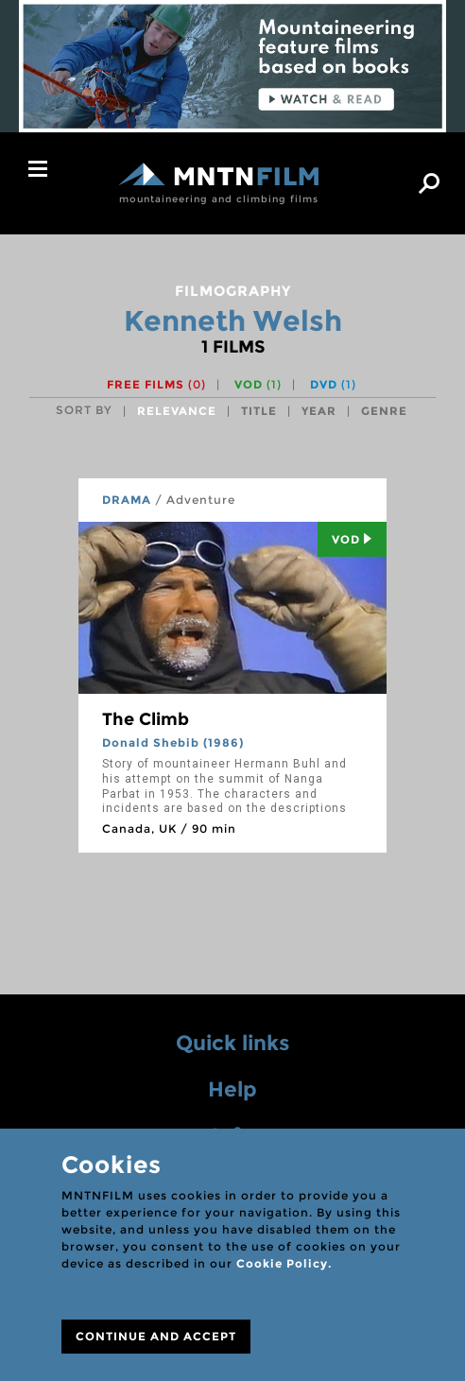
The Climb (145, 719)
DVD (333, 384)
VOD (258, 384)
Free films (156, 384)
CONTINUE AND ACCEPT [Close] (156, 1336)
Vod (352, 539)
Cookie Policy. (284, 1263)
